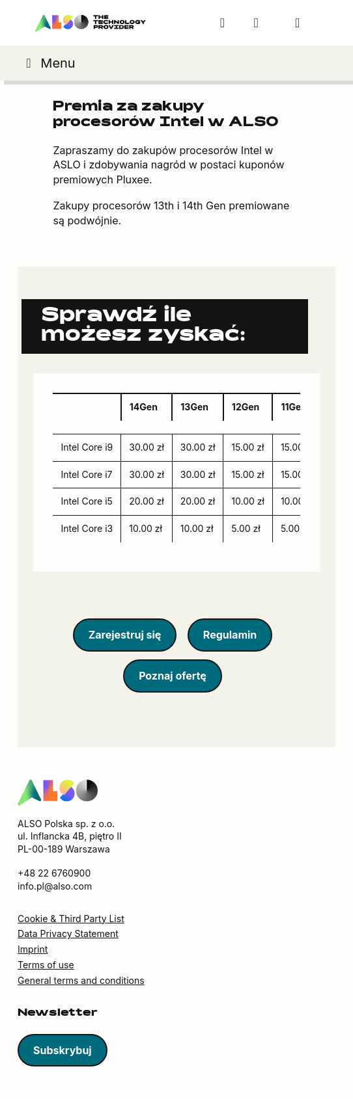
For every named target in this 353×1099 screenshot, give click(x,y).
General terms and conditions (81, 980)
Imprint (33, 949)
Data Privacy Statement (68, 933)
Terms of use (46, 964)
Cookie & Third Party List (71, 918)
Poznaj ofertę (172, 675)
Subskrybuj (62, 1050)
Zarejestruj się (125, 634)
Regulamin (230, 634)
